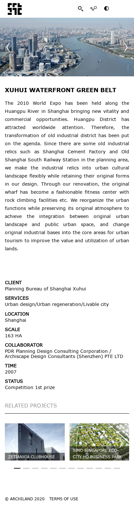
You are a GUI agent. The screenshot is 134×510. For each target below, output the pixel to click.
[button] (126, 47)
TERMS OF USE (63, 498)
